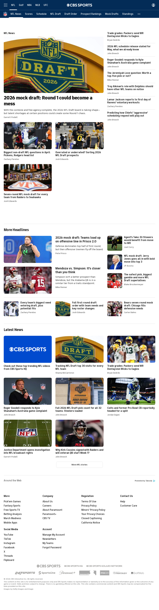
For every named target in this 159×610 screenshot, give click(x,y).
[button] (139, 14)
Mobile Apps (10, 522)
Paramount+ (49, 514)
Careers (47, 505)
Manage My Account (54, 534)
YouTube (8, 534)
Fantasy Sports (12, 505)
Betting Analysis (13, 514)
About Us (48, 501)
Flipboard (9, 560)
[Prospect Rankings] (91, 14)
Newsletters (49, 539)
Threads (8, 555)
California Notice (90, 522)
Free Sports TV (12, 509)
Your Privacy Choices (92, 514)
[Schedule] (41, 14)
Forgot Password (52, 547)
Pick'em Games (12, 501)
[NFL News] (16, 14)
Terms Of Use (88, 501)
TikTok (7, 539)
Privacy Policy (89, 505)
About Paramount (52, 509)
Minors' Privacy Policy (93, 509)
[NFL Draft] (55, 14)
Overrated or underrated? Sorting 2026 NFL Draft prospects (79, 141)
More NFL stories (79, 464)
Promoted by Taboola (145, 481)
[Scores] (28, 14)
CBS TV (46, 518)
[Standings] (127, 14)
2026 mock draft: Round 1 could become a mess (54, 75)
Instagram (9, 543)
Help (122, 501)
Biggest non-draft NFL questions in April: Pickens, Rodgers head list (28, 141)
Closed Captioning (91, 518)
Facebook (9, 547)
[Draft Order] (71, 14)
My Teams (48, 543)
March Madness (12, 518)
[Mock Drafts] (111, 14)
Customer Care (128, 505)
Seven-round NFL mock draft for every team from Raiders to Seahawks (28, 183)
